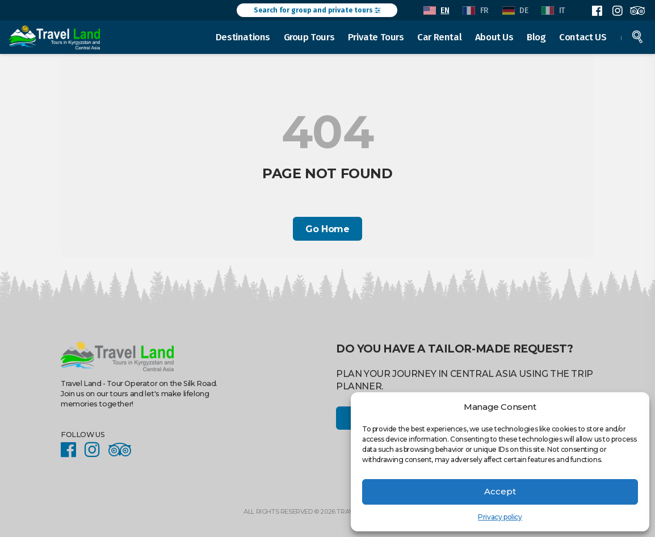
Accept (500, 491)
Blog (536, 36)
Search (637, 36)
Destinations (243, 36)
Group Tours (309, 36)
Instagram (617, 11)
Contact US (583, 36)
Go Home (327, 229)
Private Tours (377, 36)
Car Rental (440, 36)
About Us (495, 36)
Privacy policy (500, 517)
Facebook (597, 11)
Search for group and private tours (317, 10)
